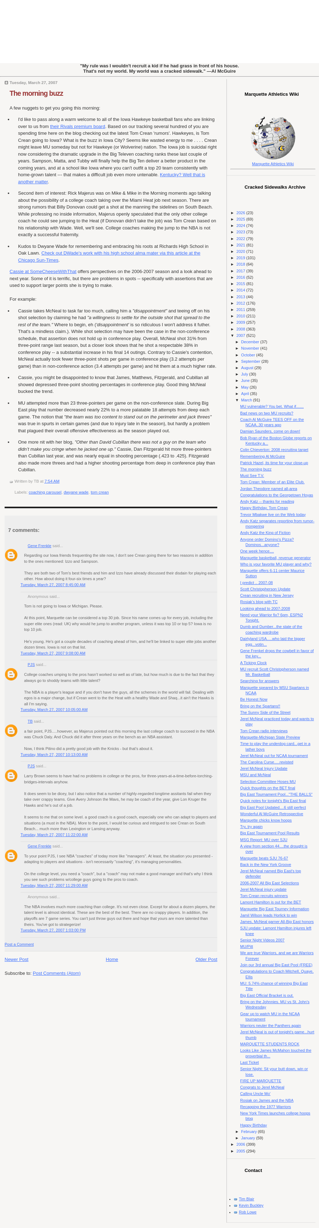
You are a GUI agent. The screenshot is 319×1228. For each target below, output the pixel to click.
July (245, 374)
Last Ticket (249, 1062)
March (247, 400)
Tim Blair (246, 1199)
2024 (241, 225)
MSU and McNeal (255, 775)
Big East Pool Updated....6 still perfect (273, 807)
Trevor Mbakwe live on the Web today (273, 514)
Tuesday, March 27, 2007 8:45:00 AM (53, 585)
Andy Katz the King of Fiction (265, 532)
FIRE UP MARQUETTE (260, 1081)
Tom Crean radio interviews (264, 731)
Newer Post (16, 959)
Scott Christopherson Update (265, 589)
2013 (241, 297)
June (246, 380)
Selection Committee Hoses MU (268, 781)
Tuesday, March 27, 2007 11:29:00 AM (54, 885)
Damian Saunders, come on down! (270, 431)
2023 (241, 232)
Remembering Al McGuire (262, 456)
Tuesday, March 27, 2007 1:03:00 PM (53, 930)
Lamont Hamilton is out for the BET (270, 902)
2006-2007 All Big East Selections (269, 883)
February (249, 1131)
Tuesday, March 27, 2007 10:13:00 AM (54, 754)
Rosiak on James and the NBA (266, 1100)
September (251, 361)
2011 (241, 309)
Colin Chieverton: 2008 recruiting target (274, 450)
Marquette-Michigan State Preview (270, 737)
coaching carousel (45, 492)
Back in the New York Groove (265, 864)
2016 (241, 277)
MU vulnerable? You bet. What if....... (272, 406)
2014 (241, 290)
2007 (241, 335)
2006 (241, 1144)
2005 (241, 1151)
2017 (241, 271)
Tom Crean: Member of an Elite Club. (272, 482)
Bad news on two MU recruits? (266, 413)
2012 (241, 303)
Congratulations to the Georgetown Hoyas (276, 495)
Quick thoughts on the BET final (267, 788)
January (248, 1138)
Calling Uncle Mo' (255, 1093)
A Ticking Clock (253, 663)
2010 (241, 316)
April (245, 393)
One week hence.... (257, 551)
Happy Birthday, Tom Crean (264, 508)
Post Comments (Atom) (57, 973)
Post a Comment (19, 944)
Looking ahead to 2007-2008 (265, 608)
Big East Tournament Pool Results (270, 833)
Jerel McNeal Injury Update (263, 768)
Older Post (206, 959)
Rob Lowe (248, 1212)
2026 (241, 213)
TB (30, 721)
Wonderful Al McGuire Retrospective (271, 814)
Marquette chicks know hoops (266, 820)
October (248, 355)
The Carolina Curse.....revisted (266, 762)
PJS (31, 664)
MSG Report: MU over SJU (263, 840)
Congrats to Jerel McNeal (262, 1087)
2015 (241, 284)
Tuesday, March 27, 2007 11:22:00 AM (54, 835)
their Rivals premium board (77, 126)
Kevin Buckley (251, 1205)
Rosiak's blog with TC (259, 602)
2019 (241, 258)
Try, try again (251, 826)
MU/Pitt (246, 946)
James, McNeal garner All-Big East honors (277, 921)
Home (112, 959)
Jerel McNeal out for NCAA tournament (274, 756)
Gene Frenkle (39, 546)
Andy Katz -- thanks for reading (267, 501)
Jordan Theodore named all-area (268, 489)
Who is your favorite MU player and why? (276, 564)
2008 (241, 329)
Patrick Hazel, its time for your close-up (274, 463)
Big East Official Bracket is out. (267, 995)
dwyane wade (76, 492)
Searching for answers (259, 681)
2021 (241, 245)
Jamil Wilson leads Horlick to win (268, 915)
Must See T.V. (252, 475)
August (247, 368)
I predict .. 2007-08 (256, 582)
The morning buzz (36, 93)
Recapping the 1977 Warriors (265, 1107)
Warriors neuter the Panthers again (270, 1025)
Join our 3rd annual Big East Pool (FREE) (276, 965)
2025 (241, 219)
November (250, 348)
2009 (241, 322)
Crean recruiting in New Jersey (267, 595)
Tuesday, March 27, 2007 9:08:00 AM (53, 653)
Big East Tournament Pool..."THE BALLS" (276, 794)
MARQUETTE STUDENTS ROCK (270, 1044)
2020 (241, 251)
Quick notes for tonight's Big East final (273, 801)
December (250, 342)
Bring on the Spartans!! (260, 706)
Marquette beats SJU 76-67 (264, 858)
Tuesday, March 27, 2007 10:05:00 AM (54, 709)
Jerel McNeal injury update (263, 889)
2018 (241, 264)
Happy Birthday (253, 1125)
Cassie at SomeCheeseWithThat (43, 271)
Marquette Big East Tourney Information (274, 909)
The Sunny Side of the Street (265, 712)
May (245, 387)
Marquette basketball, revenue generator (275, 558)
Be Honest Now (254, 699)
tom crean (100, 492)
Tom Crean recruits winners (264, 896)
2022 (241, 239)
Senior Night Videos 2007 (262, 940)
